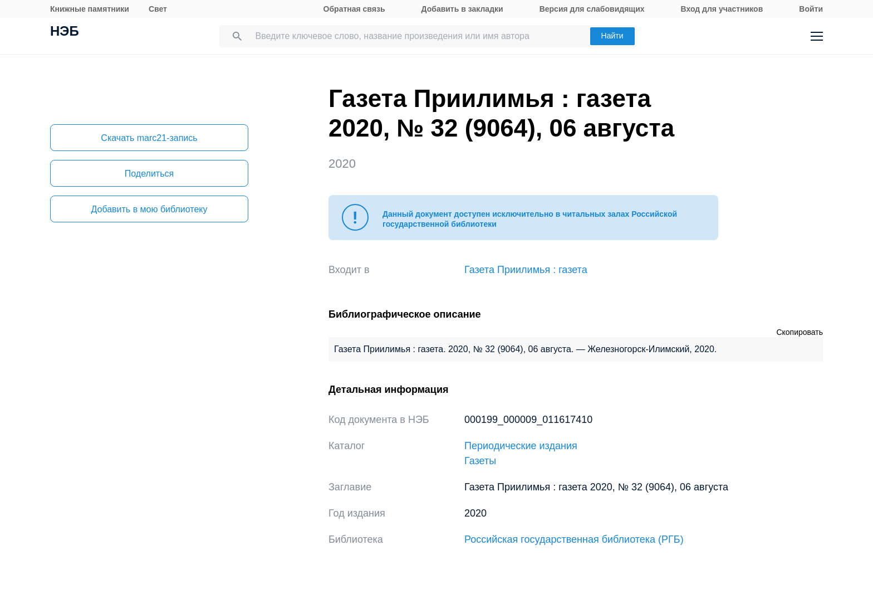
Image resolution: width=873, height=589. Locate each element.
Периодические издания (520, 445)
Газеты (480, 460)
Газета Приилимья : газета (525, 269)
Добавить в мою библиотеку (149, 209)
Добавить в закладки (462, 8)
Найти (612, 35)
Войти (811, 8)
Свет (158, 8)
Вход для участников (722, 8)
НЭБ (64, 32)
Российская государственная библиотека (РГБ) (574, 539)
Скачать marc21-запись (149, 138)
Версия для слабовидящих (592, 8)
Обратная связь (354, 8)
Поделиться (149, 173)
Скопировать (799, 332)
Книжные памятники (89, 8)
